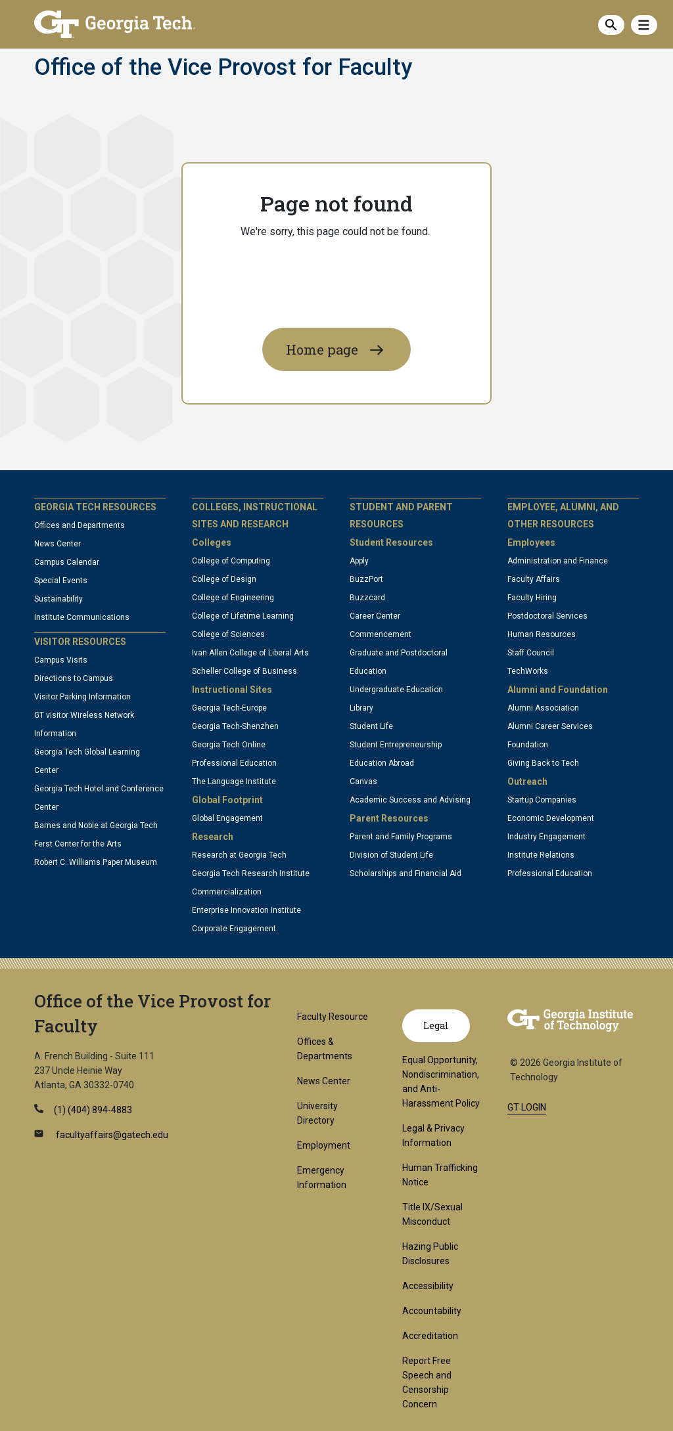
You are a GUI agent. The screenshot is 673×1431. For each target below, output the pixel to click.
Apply (359, 560)
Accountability (431, 1311)
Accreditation (430, 1336)
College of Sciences (228, 634)
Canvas (363, 781)
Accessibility (427, 1286)
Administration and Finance (557, 560)
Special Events (60, 580)
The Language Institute (234, 781)
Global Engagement (227, 818)
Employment (323, 1145)
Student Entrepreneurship (396, 744)
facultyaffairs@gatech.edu (111, 1135)
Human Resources (541, 634)
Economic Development (550, 818)
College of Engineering (233, 597)
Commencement (380, 634)
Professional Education (234, 763)
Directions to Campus (73, 678)
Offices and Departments (79, 525)
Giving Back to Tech (543, 763)
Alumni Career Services (550, 726)
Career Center (375, 616)
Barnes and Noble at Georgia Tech (96, 825)
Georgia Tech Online (229, 744)
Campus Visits (60, 660)
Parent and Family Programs (401, 836)
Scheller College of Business (244, 671)
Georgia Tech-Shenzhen (235, 726)
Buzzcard (367, 597)
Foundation (527, 744)
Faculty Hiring (532, 597)
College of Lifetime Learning (243, 616)
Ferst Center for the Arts (78, 843)
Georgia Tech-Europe (229, 708)
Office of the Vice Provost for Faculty (223, 67)
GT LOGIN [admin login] (526, 1107)
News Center (57, 543)
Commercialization (227, 891)
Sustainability (58, 599)
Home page (322, 349)
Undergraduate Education (396, 689)
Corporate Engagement (234, 928)
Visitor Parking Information (82, 696)
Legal (436, 1025)
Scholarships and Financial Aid (405, 873)
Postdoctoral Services (547, 616)
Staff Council (530, 652)
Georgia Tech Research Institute (251, 873)
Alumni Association (543, 708)
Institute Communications (81, 617)
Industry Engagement (546, 836)
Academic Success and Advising (410, 799)
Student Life (371, 726)
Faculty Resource (332, 1016)
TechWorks (527, 671)
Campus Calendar (66, 562)
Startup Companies (541, 799)
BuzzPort (366, 579)
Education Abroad (382, 763)
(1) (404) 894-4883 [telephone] (93, 1110)
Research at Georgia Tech (239, 855)
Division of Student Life (391, 855)
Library (361, 708)
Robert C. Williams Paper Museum (95, 862)
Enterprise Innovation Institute (246, 910)
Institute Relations (540, 855)
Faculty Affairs (533, 579)
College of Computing (231, 560)
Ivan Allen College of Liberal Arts (250, 652)
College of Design (224, 579)
